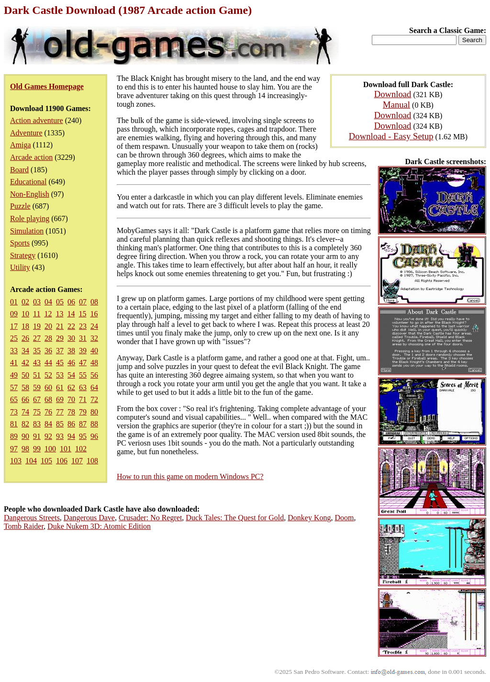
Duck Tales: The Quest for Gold (235, 518)
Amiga (20, 145)
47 (83, 362)
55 (83, 375)
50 (25, 375)
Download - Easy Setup (391, 136)
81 (14, 424)
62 (71, 387)
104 (31, 461)
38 (71, 351)
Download (393, 94)
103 (16, 461)
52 (48, 375)
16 (94, 314)
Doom (344, 518)
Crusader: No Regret (150, 518)
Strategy (22, 255)
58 (25, 387)
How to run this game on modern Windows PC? (190, 476)
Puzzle (20, 206)
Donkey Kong (309, 518)
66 (25, 399)
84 (48, 424)
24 (94, 326)
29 (60, 338)
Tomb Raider (24, 526)
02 (25, 302)
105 (46, 461)
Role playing (29, 218)
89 (14, 436)
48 (94, 362)
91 (37, 436)
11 (36, 314)
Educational (28, 182)
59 (37, 387)
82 (25, 424)
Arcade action (31, 157)
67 (37, 399)
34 (25, 351)
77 (60, 412)
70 (71, 399)
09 (14, 314)
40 (94, 351)
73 (14, 412)
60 (48, 387)
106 (61, 461)
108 (92, 461)
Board (19, 170)
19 (37, 326)
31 (83, 338)
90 (25, 436)
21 (60, 326)
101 (65, 449)
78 (71, 412)
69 (60, 399)
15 (82, 314)
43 (37, 362)
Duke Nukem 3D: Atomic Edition (99, 526)
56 (94, 375)
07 (83, 302)
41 (14, 362)
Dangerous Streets (32, 518)
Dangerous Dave (89, 518)
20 (48, 326)
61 (60, 387)
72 (94, 399)
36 (48, 351)
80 (94, 412)
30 (71, 338)
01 (14, 302)
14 (71, 314)
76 (48, 412)
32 (94, 338)
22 (71, 326)
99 (37, 449)
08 (94, 302)
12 (48, 314)
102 (81, 449)
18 (25, 326)
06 (71, 302)
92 (48, 436)
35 (37, 351)
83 (37, 424)
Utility (20, 267)
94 (71, 436)
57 (14, 387)
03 (37, 302)
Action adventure (36, 120)
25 (14, 338)
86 (71, 424)
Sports (20, 243)
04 (48, 302)
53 (60, 375)
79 (83, 412)
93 (60, 436)
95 (83, 436)
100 (50, 449)
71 (83, 399)
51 (37, 375)
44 (48, 362)
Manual (396, 105)
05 (60, 302)
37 (60, 351)
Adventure (26, 133)
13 (59, 314)
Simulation (27, 231)
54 (71, 375)
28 (48, 338)
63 (83, 387)
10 (25, 314)
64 (94, 387)
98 (25, 449)
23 (83, 326)
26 (25, 338)
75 (37, 412)
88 (94, 424)
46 (71, 362)
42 (25, 362)
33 (14, 351)
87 (83, 424)
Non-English (29, 194)
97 (14, 449)
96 (94, 436)
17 (14, 326)
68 (48, 399)
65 (14, 399)
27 (37, 338)
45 (60, 362)
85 (60, 424)
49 (14, 375)
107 (77, 461)
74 (25, 412)
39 (83, 351)
